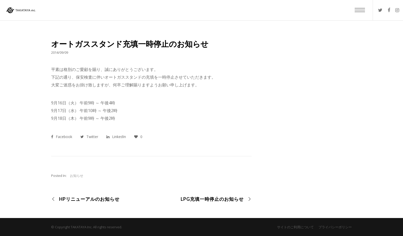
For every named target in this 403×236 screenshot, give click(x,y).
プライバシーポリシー (335, 227)
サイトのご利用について (295, 227)
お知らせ (76, 175)
